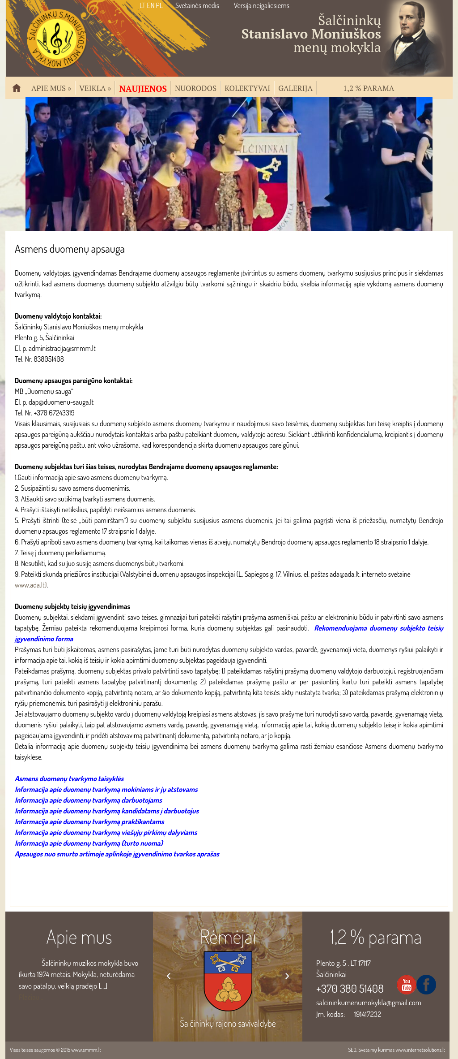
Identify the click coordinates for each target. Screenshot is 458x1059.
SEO (352, 1049)
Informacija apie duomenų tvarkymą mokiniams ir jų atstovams (106, 789)
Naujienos (143, 88)
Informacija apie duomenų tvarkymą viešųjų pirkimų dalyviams (106, 832)
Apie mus (51, 87)
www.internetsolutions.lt (420, 1049)
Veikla (95, 87)
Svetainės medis (197, 5)
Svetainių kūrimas (376, 1049)
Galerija (295, 87)
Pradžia (20, 92)
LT (142, 5)
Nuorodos (195, 87)
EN (150, 5)
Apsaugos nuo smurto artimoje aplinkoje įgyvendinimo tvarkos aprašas (117, 853)
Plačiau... (31, 997)
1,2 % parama (368, 87)
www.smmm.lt (86, 1049)
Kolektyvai (247, 87)
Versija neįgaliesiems (261, 5)
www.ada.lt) (31, 584)
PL (159, 5)
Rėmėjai (228, 936)
